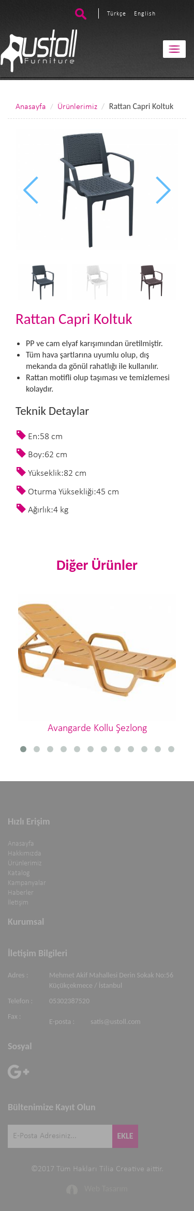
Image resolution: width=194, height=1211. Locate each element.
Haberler (21, 891)
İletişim (18, 901)
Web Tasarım (106, 1187)
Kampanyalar (27, 882)
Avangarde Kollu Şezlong (97, 664)
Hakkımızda (24, 852)
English (145, 14)
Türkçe (116, 14)
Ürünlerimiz (77, 107)
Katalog (19, 872)
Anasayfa (31, 107)
